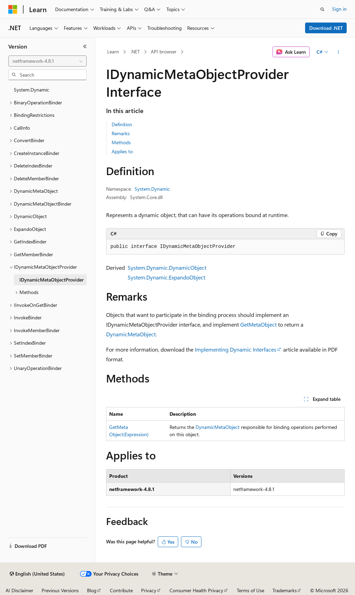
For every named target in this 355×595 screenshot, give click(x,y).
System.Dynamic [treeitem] (31, 89)
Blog (91, 590)
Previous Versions (60, 590)
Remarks (121, 133)
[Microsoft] (12, 9)
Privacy (148, 590)
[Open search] (322, 9)
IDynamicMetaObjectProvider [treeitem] (51, 279)
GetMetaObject (258, 324)
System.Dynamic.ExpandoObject (166, 277)
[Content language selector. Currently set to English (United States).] (37, 573)
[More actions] (338, 52)
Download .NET (326, 28)
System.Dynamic (152, 189)
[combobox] (47, 61)
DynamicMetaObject (131, 334)
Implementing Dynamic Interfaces (235, 349)
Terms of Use (250, 590)
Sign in (339, 9)
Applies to (122, 151)
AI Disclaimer (19, 590)
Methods (121, 142)
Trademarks (284, 590)
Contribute (121, 590)
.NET (135, 51)
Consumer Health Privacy (196, 590)
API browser (163, 51)
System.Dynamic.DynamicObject (167, 267)
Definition (122, 124)
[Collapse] (85, 46)
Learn (113, 51)
